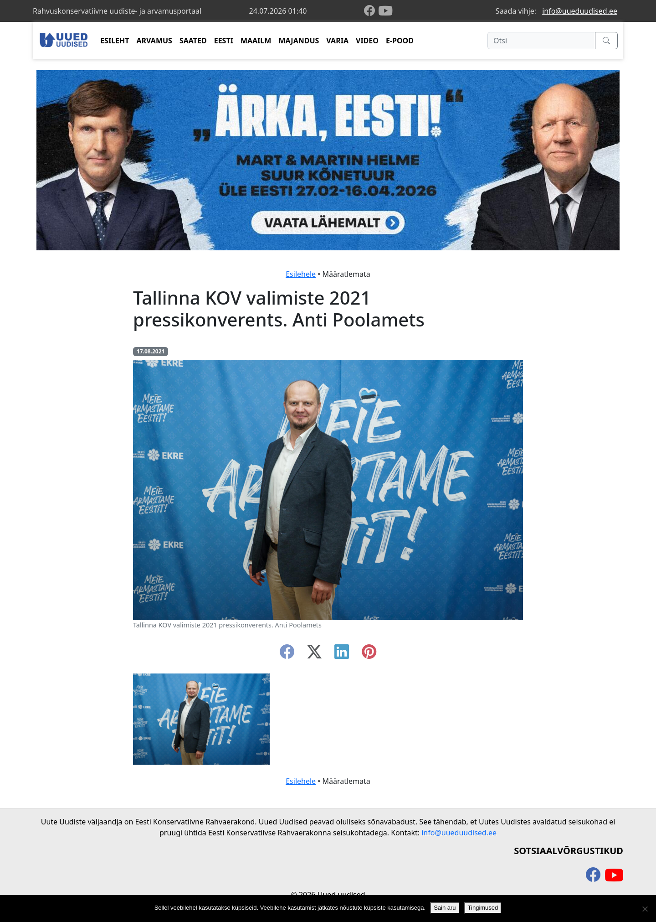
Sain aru (445, 907)
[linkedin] (341, 654)
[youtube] (385, 11)
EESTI (223, 41)
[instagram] (369, 654)
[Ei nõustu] (644, 908)
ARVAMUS (154, 41)
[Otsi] (541, 40)
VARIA (337, 41)
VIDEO (367, 41)
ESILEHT (114, 41)
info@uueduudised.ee (579, 11)
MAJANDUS (298, 41)
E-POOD (400, 41)
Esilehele (301, 274)
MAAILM (256, 41)
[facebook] (371, 11)
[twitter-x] (314, 654)
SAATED (193, 41)
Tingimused (483, 907)
